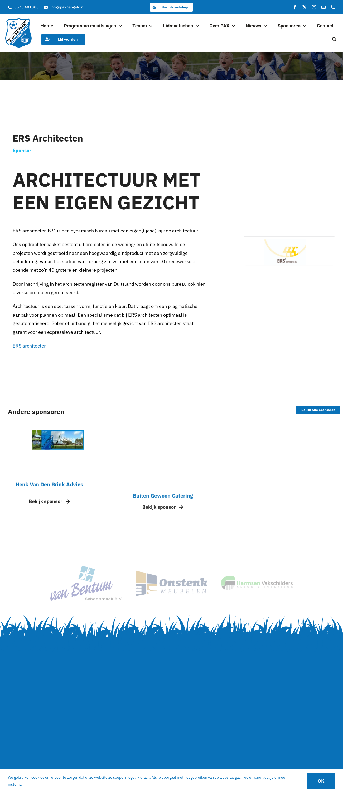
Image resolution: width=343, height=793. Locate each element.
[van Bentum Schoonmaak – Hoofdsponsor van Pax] (86, 568)
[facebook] (295, 7)
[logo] (18, 20)
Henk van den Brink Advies (49, 487)
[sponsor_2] (171, 573)
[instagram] (314, 7)
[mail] (323, 7)
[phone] (333, 7)
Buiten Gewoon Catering (163, 500)
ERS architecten (30, 347)
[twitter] (304, 7)
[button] (334, 39)
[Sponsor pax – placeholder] (58, 436)
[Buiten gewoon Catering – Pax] (171, 438)
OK (321, 781)
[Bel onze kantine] (23, 7)
